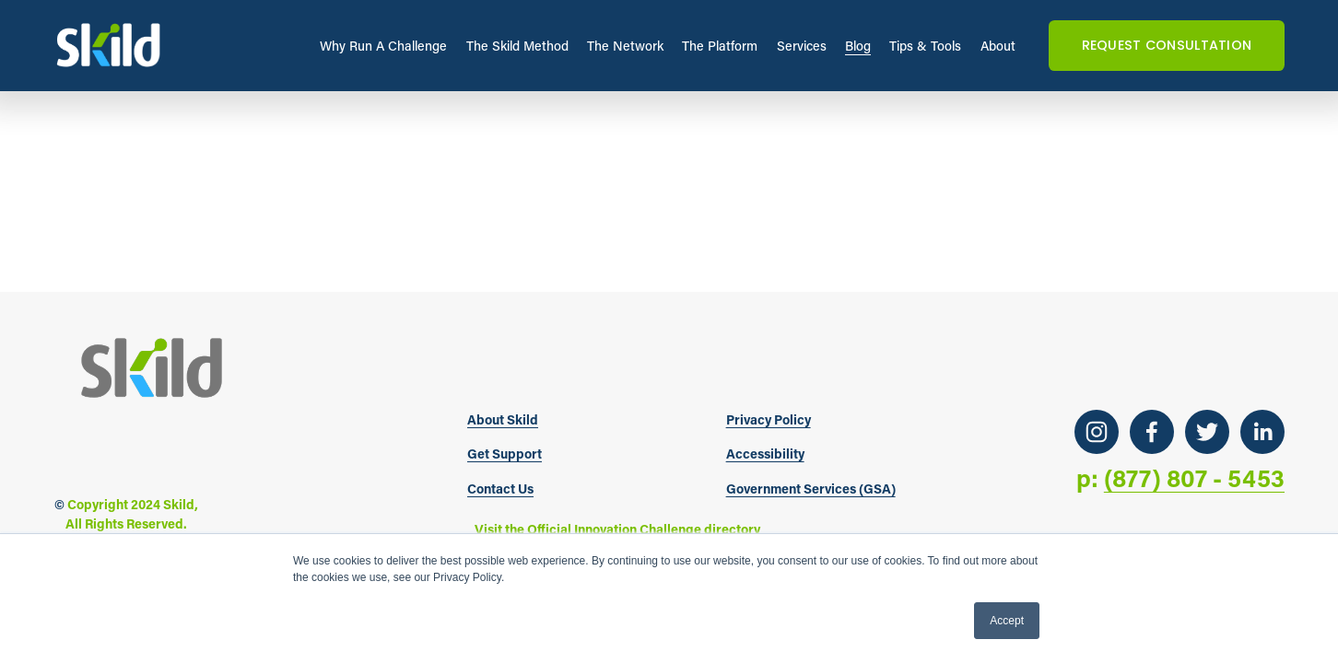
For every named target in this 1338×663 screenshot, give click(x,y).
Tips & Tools (925, 45)
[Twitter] (1207, 432)
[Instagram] (1096, 432)
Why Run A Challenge (383, 45)
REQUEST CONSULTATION (1167, 45)
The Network (625, 45)
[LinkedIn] (1262, 432)
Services (802, 45)
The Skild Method (517, 45)
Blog (858, 45)
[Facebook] (1152, 432)
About (997, 45)
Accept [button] (1007, 620)
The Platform (719, 45)
